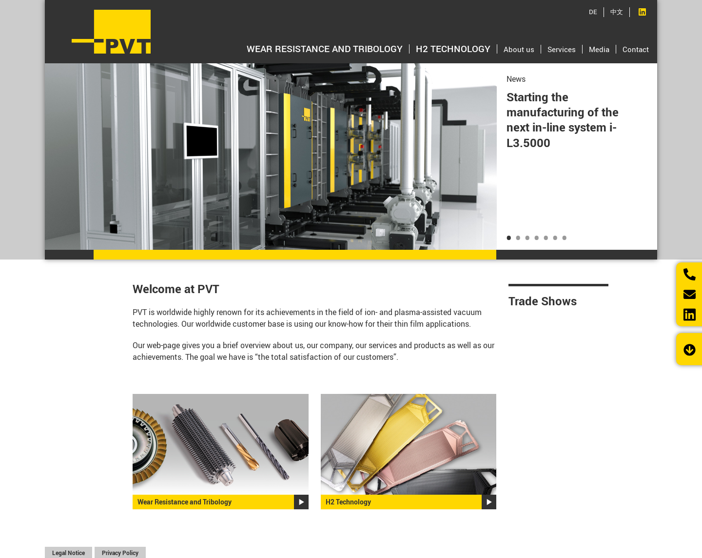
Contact (636, 49)
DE (593, 11)
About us (519, 49)
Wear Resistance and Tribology (325, 48)
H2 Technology (453, 48)
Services (561, 49)
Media (599, 49)
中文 (616, 11)
